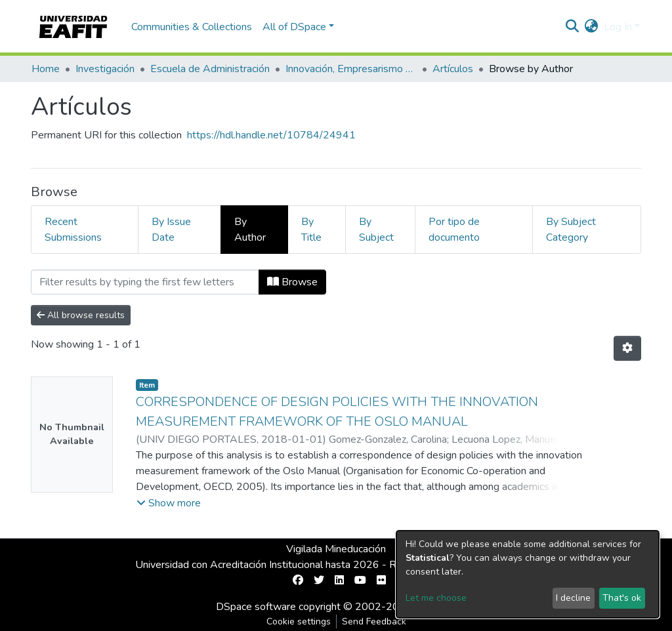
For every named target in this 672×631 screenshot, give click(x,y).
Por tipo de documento (454, 229)
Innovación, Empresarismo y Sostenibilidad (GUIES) (351, 69)
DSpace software (256, 607)
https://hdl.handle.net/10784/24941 (271, 135)
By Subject (376, 229)
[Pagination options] (627, 348)
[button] (591, 27)
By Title (311, 229)
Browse (292, 282)
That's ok (621, 598)
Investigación (105, 69)
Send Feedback (374, 621)
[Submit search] (572, 27)
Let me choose (436, 598)
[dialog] (527, 574)
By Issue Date (171, 229)
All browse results (81, 315)
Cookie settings (298, 621)
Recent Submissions (73, 229)
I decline (573, 598)
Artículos (452, 69)
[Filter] (145, 282)
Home (46, 69)
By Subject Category (571, 229)
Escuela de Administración (210, 69)
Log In (618, 27)
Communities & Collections (191, 27)
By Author (250, 229)
